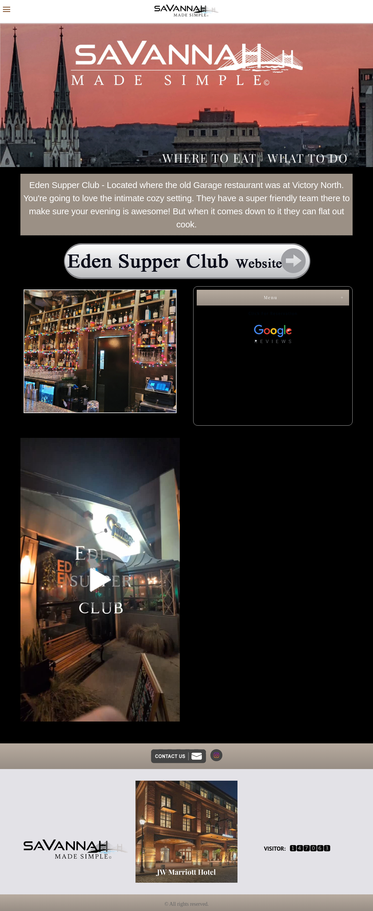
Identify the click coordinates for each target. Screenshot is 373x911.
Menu (270, 297)
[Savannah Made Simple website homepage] (186, 11)
